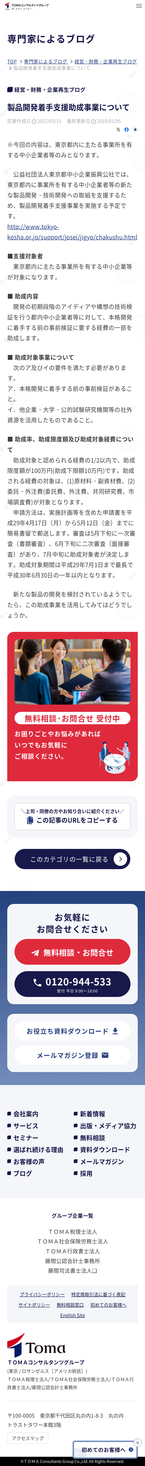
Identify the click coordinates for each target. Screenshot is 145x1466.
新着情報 (92, 1113)
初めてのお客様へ (108, 1304)
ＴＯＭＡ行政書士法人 (72, 1251)
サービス (25, 1125)
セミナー (25, 1137)
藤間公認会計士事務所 (72, 1261)
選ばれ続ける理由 (38, 1149)
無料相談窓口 (70, 1304)
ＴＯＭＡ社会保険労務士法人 (72, 1241)
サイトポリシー (34, 1304)
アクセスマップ (28, 1438)
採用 (86, 1173)
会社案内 (25, 1113)
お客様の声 (29, 1161)
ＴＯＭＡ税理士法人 (72, 1231)
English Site (72, 1315)
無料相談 (92, 1137)
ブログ (22, 1173)
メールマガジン (102, 1161)
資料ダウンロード (105, 1149)
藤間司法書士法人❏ (72, 1270)
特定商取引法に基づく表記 (98, 1294)
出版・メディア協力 (108, 1125)
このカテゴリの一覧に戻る (78, 859)
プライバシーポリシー (42, 1294)
